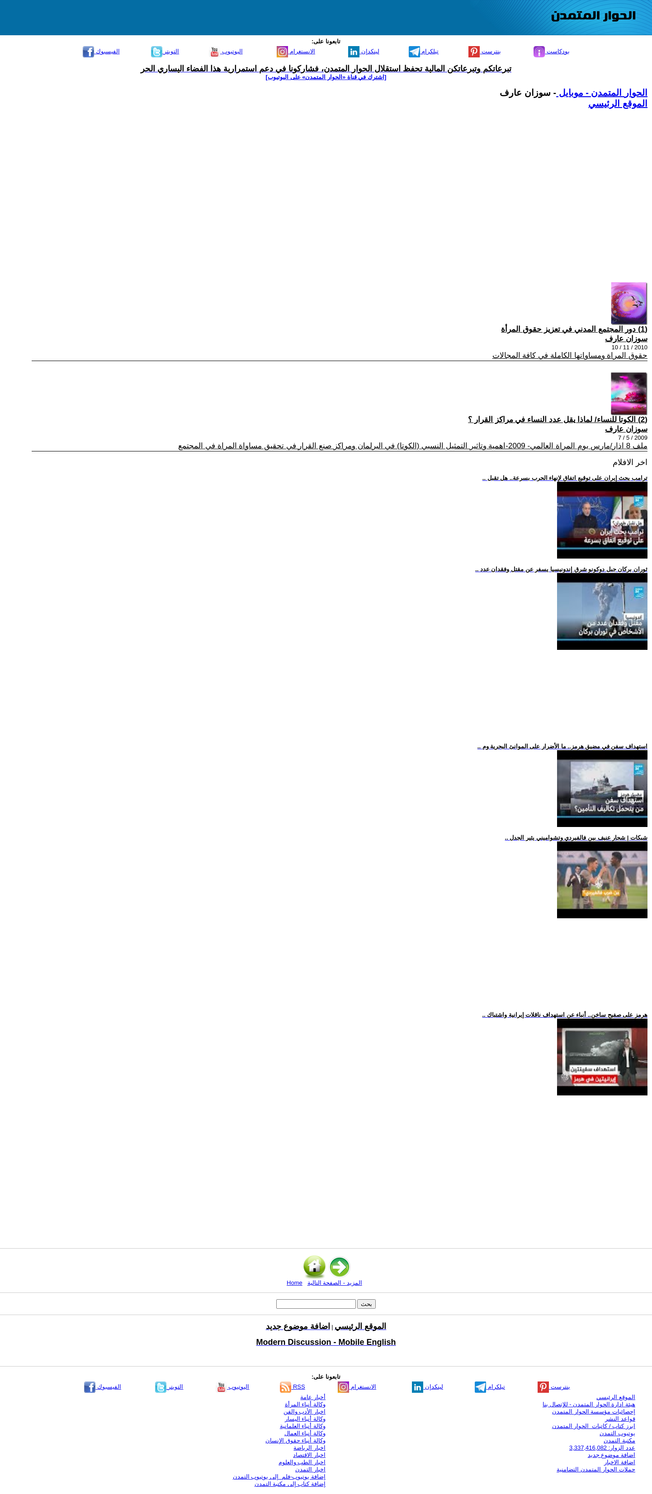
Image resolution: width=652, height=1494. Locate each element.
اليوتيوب (226, 51)
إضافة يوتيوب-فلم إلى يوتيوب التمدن (279, 1476)
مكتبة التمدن (619, 1440)
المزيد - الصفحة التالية (334, 1282)
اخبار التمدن (310, 1469)
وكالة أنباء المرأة (305, 1404)
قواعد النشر (620, 1418)
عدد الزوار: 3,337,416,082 (602, 1447)
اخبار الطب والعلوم (302, 1462)
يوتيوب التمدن (617, 1433)
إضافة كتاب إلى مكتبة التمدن (290, 1483)
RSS (292, 1386)
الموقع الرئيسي (617, 103)
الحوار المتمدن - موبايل (601, 93)
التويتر (165, 51)
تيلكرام (424, 51)
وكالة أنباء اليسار (305, 1418)
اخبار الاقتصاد (309, 1455)
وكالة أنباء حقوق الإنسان (295, 1440)
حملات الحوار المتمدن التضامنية (596, 1469)
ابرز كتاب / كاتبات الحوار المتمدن (593, 1426)
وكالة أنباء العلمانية (303, 1426)
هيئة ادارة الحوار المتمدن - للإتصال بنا (589, 1404)
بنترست (484, 51)
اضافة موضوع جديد (611, 1455)
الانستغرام (296, 51)
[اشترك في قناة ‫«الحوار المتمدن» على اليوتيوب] (326, 77)
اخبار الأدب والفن (304, 1411)
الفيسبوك (101, 51)
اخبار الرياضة (309, 1447)
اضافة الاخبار (619, 1462)
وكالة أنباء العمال (305, 1433)
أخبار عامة (313, 1397)
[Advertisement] (376, 193)
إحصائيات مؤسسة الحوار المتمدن (593, 1411)
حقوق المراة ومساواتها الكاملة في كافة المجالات (569, 355)
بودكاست (552, 51)
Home (294, 1282)
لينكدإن (363, 51)
